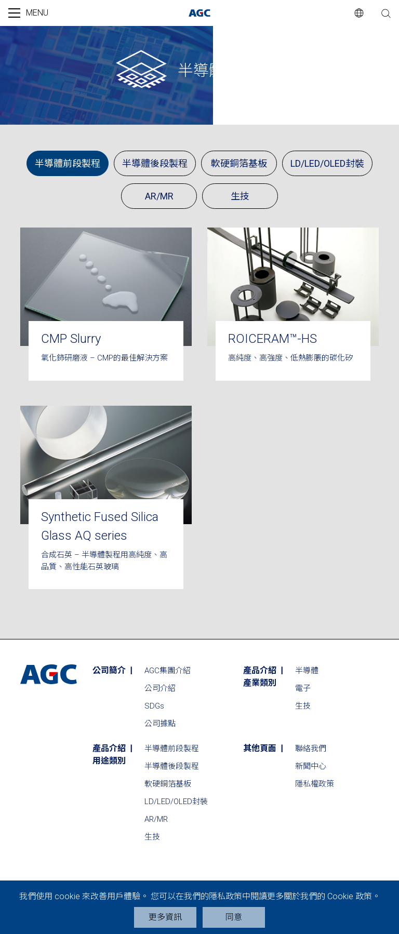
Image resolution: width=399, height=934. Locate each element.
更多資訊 (165, 917)
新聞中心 (310, 766)
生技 (240, 196)
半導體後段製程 (155, 163)
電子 (303, 688)
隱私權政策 (314, 784)
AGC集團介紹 (167, 670)
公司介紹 (160, 688)
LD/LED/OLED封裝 (327, 163)
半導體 (306, 670)
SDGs (154, 706)
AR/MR (159, 196)
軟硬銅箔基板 (239, 163)
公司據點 (160, 723)
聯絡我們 (310, 748)
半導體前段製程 (67, 163)
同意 (233, 917)
